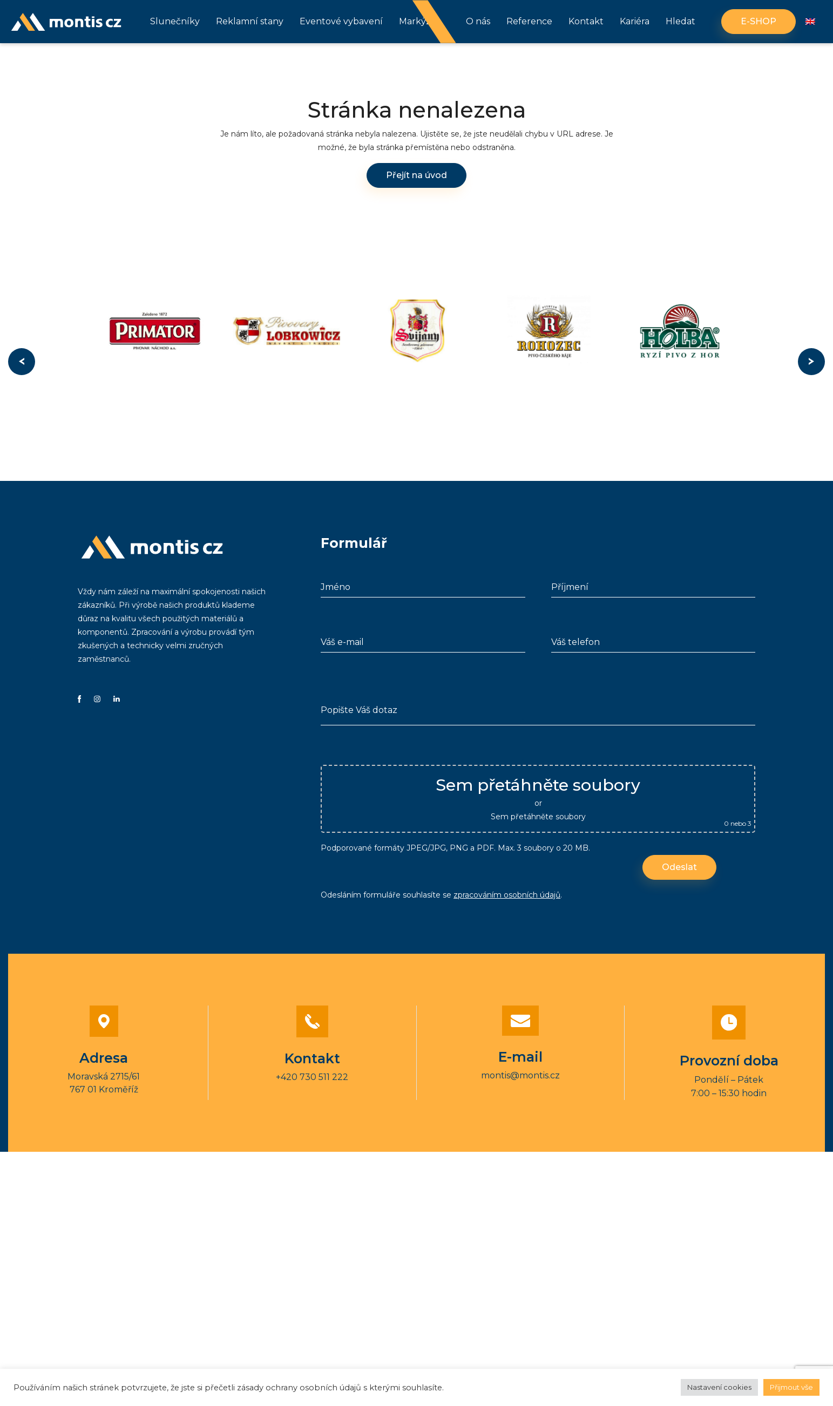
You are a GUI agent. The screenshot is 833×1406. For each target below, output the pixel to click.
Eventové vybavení (341, 21)
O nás (478, 21)
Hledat (680, 21)
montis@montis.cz (520, 1075)
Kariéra (634, 21)
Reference (529, 21)
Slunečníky (175, 21)
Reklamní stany (249, 21)
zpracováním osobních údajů (506, 895)
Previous (21, 361)
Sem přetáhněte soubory (538, 816)
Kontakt (586, 21)
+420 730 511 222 (312, 1077)
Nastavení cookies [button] (719, 1387)
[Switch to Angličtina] (810, 22)
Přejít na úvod (416, 175)
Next (811, 361)
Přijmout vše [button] (791, 1387)
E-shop (758, 21)
